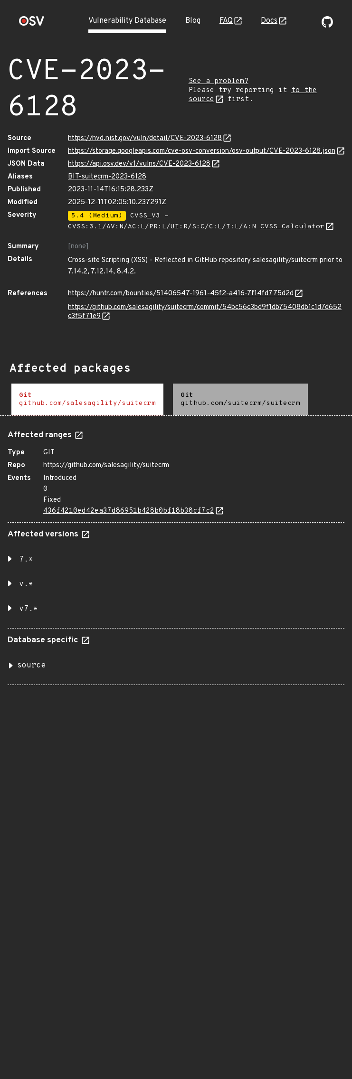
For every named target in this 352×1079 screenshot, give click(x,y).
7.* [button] (26, 559)
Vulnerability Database (127, 21)
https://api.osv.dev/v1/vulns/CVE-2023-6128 (139, 164)
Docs (269, 21)
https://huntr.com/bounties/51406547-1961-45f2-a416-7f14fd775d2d (181, 293)
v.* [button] (26, 584)
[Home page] (32, 24)
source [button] (31, 665)
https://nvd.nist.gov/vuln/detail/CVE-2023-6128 (145, 138)
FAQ (226, 21)
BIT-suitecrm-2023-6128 (107, 176)
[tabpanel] (176, 554)
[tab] (87, 399)
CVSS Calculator (292, 227)
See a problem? (218, 81)
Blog (192, 21)
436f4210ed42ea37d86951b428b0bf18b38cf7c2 (128, 511)
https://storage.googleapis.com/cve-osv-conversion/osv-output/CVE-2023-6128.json (201, 151)
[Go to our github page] (327, 25)
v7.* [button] (28, 609)
